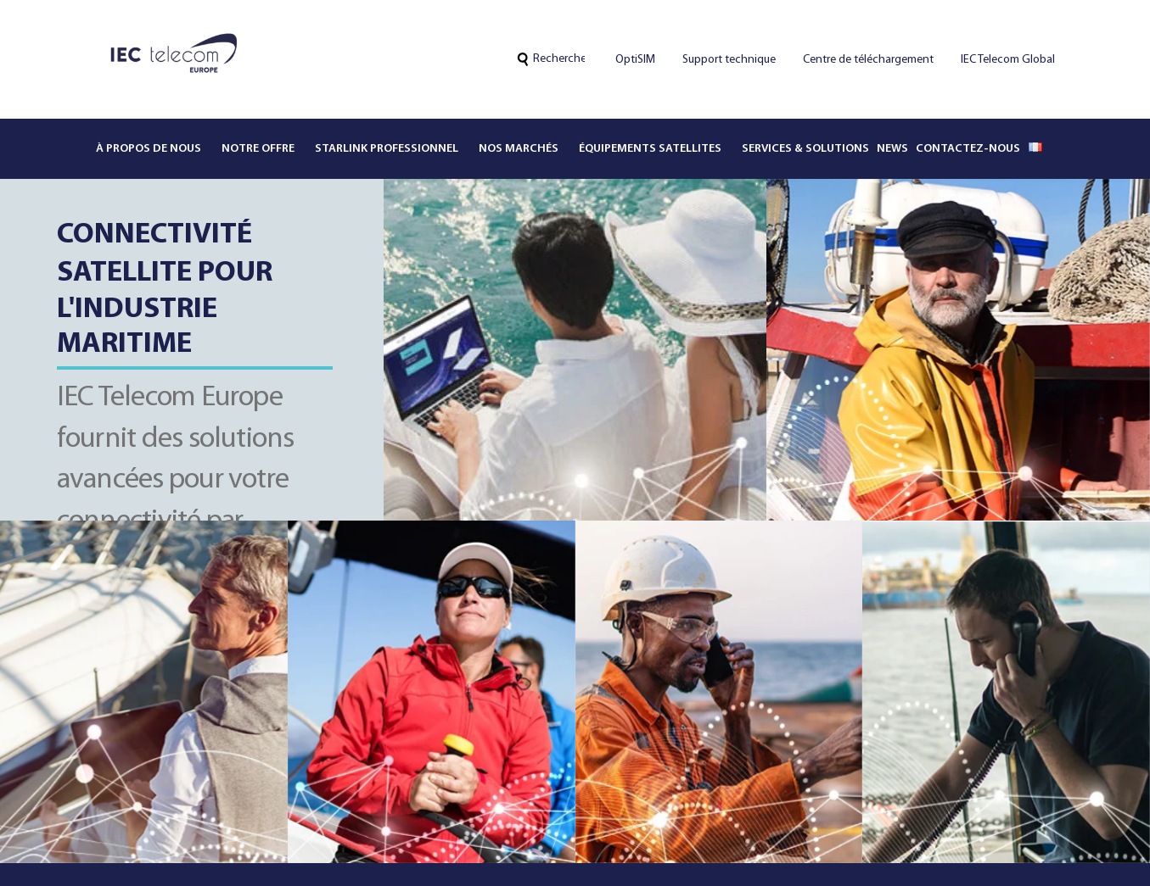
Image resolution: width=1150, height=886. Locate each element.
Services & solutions (805, 148)
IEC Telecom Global (1008, 59)
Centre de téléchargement (868, 59)
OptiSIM (635, 59)
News (892, 148)
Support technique (729, 59)
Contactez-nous (968, 148)
